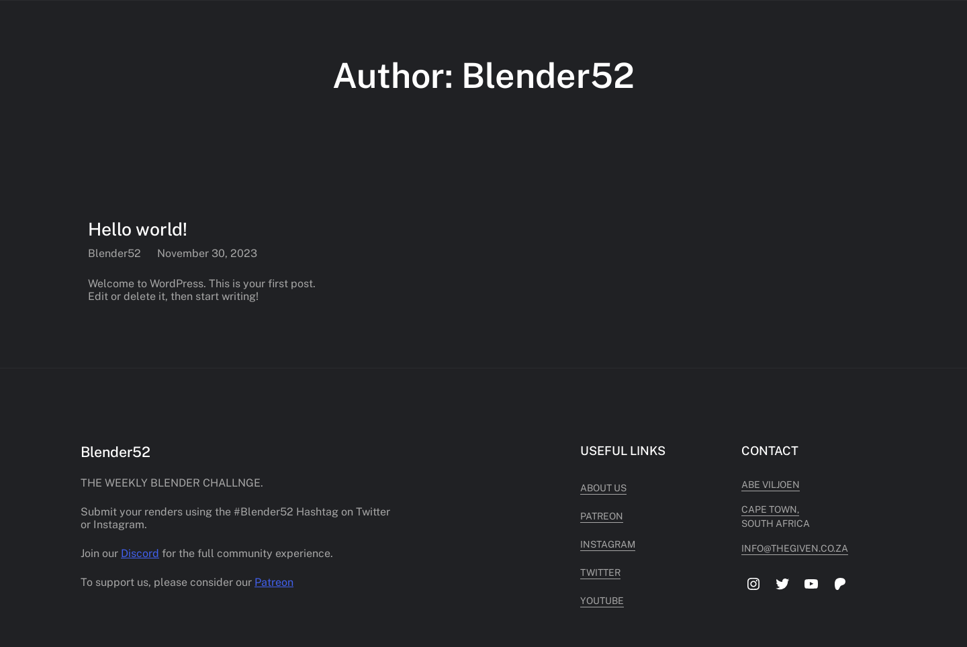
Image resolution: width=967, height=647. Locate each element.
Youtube (602, 600)
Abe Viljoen (770, 484)
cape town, (770, 509)
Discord (140, 553)
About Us (603, 488)
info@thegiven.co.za (794, 548)
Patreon (274, 582)
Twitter (600, 572)
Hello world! (137, 229)
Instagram (607, 544)
